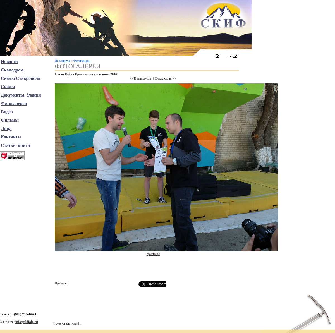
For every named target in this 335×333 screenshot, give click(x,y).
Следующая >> (165, 78)
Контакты (11, 137)
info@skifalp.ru (26, 322)
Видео (7, 111)
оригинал (153, 254)
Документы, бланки (21, 95)
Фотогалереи (81, 60)
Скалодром (12, 70)
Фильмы (10, 120)
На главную (62, 60)
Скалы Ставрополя (20, 78)
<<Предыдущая (141, 78)
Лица (6, 128)
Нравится (61, 283)
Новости (9, 61)
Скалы (8, 86)
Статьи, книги (15, 145)
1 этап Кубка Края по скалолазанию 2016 (86, 74)
